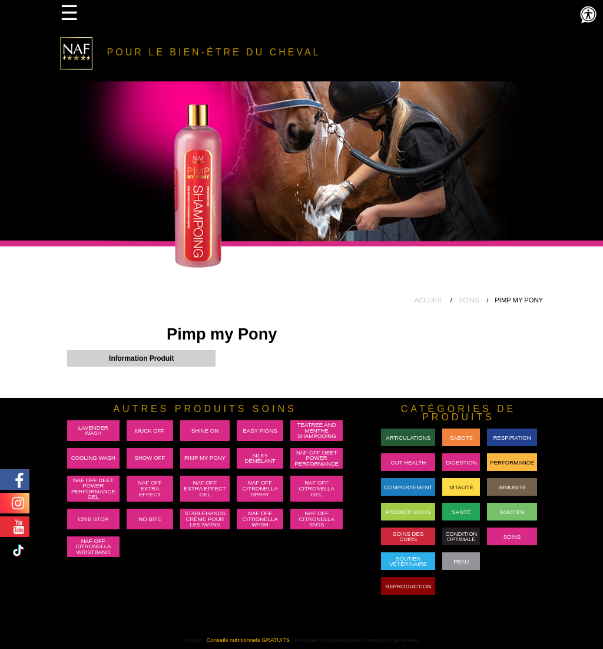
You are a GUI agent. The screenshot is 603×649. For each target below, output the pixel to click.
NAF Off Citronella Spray (259, 488)
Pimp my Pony (205, 457)
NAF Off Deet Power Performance (316, 458)
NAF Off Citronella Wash (259, 519)
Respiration (512, 437)
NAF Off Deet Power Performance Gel (93, 488)
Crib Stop (93, 519)
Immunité (512, 487)
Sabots (461, 437)
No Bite (149, 519)
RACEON (512, 561)
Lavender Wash (93, 430)
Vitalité (461, 487)
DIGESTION (461, 462)
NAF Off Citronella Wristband (93, 546)
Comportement (408, 487)
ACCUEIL (429, 300)
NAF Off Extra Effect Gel (205, 488)
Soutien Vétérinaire (408, 561)
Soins (512, 536)
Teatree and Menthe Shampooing (316, 430)
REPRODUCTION (408, 586)
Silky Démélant (259, 458)
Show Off (150, 457)
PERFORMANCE (512, 462)
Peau (461, 561)
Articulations (408, 437)
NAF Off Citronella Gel (316, 488)
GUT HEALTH (408, 462)
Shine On (204, 430)
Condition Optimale (461, 537)
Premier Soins (408, 512)
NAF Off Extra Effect (150, 488)
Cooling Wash (93, 457)
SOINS (469, 300)
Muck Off (149, 430)
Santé (461, 512)
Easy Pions (260, 430)
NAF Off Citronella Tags (316, 519)
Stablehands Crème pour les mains (205, 519)
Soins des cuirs (408, 537)
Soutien (512, 512)
